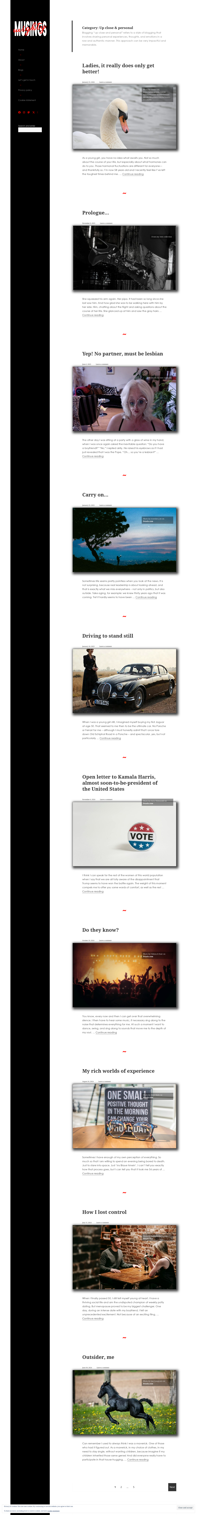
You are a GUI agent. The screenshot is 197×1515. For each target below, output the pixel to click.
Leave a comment (105, 82)
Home (21, 49)
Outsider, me (98, 1357)
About (21, 59)
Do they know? (100, 929)
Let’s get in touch (26, 80)
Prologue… (95, 212)
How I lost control (104, 1212)
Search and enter (26, 125)
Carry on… (95, 494)
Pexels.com (148, 521)
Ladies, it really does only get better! (118, 68)
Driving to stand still (107, 635)
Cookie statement (27, 100)
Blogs (20, 70)
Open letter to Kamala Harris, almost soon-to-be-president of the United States (120, 782)
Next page (172, 1488)
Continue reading (133, 174)
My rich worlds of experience (118, 1070)
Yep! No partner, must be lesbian (122, 353)
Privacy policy (25, 90)
